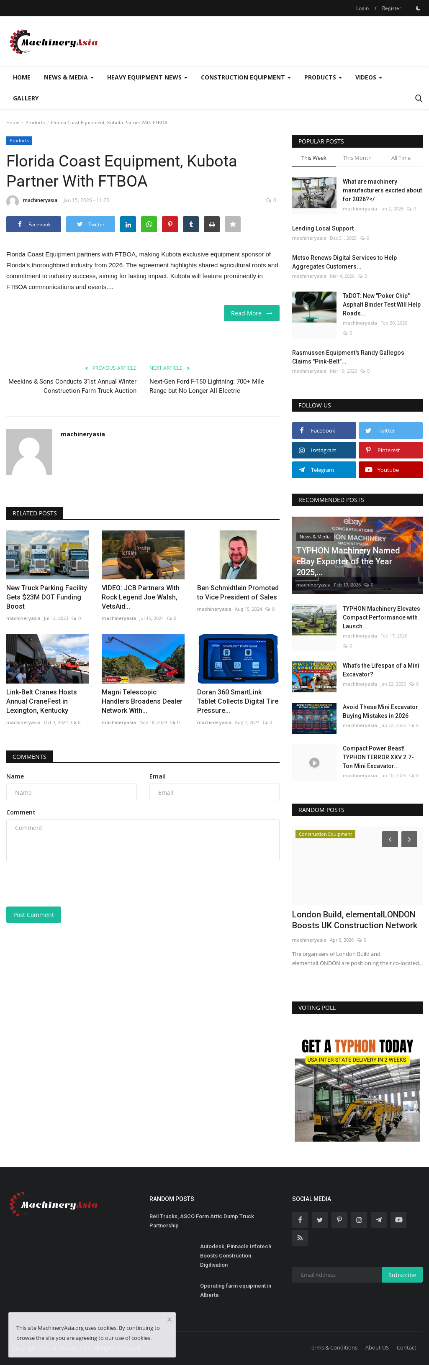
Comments (29, 757)
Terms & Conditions (332, 1347)
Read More (251, 313)
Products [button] (323, 77)
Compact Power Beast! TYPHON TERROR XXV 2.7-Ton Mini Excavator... (378, 757)
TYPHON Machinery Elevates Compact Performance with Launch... (381, 617)
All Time (401, 157)
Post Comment (33, 915)
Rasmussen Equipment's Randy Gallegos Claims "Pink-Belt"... (348, 357)
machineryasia (31, 201)
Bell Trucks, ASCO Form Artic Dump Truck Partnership (201, 1221)
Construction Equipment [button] (246, 77)
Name (15, 776)
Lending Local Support (323, 228)
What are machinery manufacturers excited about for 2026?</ (382, 190)
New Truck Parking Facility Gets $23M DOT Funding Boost (46, 597)
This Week (313, 157)
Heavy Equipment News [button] (147, 77)
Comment (21, 812)
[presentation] (70, 884)
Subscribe (402, 1275)
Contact (406, 1347)
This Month (357, 157)
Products (35, 122)
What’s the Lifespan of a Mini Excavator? (381, 670)
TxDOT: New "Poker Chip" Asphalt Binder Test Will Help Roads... (382, 304)
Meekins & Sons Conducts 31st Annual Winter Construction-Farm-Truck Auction (72, 386)
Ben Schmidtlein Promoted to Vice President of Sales (238, 592)
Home (22, 77)
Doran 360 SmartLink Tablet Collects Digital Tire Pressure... (237, 701)
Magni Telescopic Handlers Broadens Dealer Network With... (142, 701)
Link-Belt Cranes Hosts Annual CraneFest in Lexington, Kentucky (41, 701)
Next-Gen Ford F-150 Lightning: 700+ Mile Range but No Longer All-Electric (206, 386)
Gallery (26, 98)
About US (377, 1347)
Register (391, 8)
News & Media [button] (69, 77)
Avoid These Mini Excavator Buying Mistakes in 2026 (380, 711)
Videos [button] (368, 77)
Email (157, 776)
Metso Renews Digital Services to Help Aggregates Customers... (344, 262)
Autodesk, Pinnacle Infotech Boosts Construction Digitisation (235, 1255)
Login (362, 8)
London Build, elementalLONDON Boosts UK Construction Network (354, 919)
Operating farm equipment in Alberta (235, 1290)
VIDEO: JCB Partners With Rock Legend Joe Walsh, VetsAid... (141, 597)
